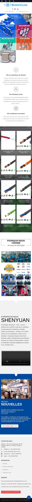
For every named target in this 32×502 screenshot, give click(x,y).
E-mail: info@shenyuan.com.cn (12, 451)
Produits (5, 463)
